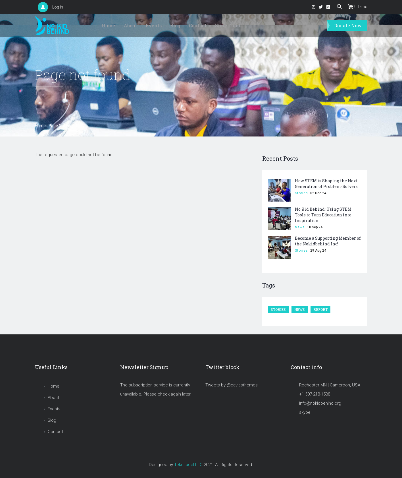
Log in (57, 7)
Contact (198, 25)
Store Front (228, 25)
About (130, 25)
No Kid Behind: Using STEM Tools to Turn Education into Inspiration (323, 214)
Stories (301, 193)
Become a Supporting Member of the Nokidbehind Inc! (328, 241)
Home (108, 25)
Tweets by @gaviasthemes (231, 385)
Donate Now (348, 25)
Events (154, 25)
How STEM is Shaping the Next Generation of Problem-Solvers (326, 183)
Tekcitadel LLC (188, 464)
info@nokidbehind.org (320, 403)
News (300, 227)
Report (320, 309)
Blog (175, 25)
